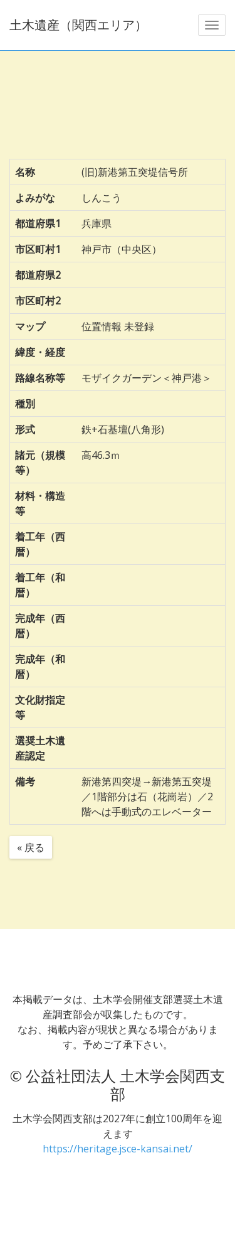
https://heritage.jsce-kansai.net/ (117, 1149)
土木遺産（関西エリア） (78, 24)
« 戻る (30, 847)
